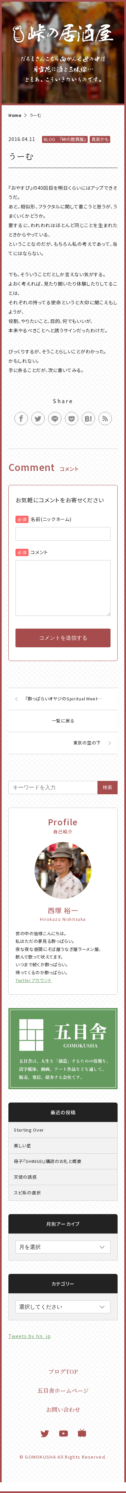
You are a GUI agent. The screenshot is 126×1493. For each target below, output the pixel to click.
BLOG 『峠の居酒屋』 (65, 139)
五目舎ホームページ (63, 1401)
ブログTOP (63, 1382)
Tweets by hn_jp (29, 1346)
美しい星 (22, 1156)
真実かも (100, 139)
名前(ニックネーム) (51, 519)
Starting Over (29, 1140)
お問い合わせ (63, 1420)
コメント (39, 552)
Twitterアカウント (33, 991)
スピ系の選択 (27, 1203)
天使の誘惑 (25, 1187)
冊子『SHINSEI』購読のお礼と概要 (47, 1172)
